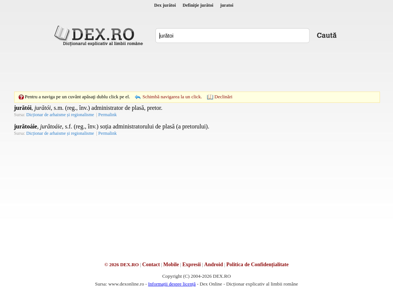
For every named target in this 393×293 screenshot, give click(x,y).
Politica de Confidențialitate (257, 264)
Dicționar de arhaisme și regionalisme (60, 114)
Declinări (223, 96)
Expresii (191, 264)
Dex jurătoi (165, 5)
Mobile (171, 264)
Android (213, 264)
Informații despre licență (172, 284)
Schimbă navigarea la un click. (172, 96)
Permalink (107, 114)
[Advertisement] (196, 69)
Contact (151, 264)
